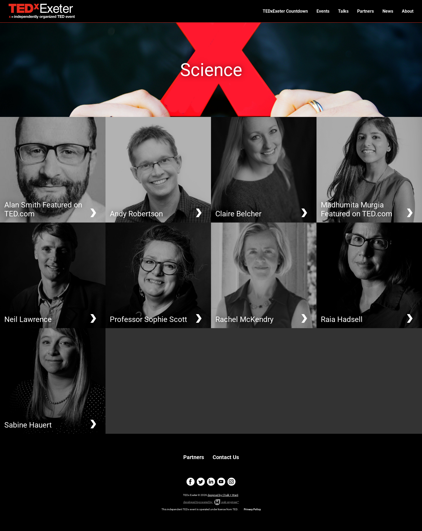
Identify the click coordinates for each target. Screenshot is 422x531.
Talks (343, 11)
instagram (231, 482)
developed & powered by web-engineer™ (211, 502)
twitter (201, 482)
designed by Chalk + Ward (223, 495)
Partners (365, 11)
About (407, 11)
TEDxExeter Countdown (285, 11)
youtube (221, 482)
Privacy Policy (252, 509)
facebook (191, 482)
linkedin (211, 482)
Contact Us (226, 457)
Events (322, 11)
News (387, 11)
